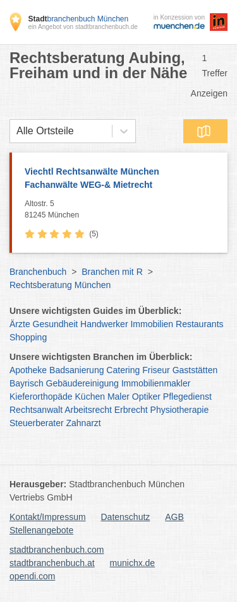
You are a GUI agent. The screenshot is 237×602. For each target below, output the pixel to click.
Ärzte (19, 324)
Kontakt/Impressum (47, 517)
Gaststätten (195, 370)
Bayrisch (26, 383)
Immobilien (151, 324)
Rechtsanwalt (36, 410)
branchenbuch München (78, 18)
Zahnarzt (83, 423)
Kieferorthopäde (41, 396)
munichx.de (132, 563)
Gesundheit (55, 324)
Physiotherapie (179, 410)
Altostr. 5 (123, 210)
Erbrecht (131, 410)
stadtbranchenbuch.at (52, 563)
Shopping (28, 337)
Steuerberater (36, 423)
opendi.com (32, 576)
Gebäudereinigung (82, 383)
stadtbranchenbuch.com (56, 550)
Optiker (146, 396)
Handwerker (104, 324)
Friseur (156, 370)
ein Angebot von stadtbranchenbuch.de (82, 26)
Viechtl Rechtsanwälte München (120, 179)
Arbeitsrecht (88, 410)
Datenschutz (125, 517)
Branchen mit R (112, 272)
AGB (174, 517)
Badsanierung (76, 370)
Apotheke (28, 370)
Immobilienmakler (156, 383)
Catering (123, 370)
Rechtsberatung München (60, 285)
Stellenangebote (41, 530)
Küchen (90, 396)
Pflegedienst (187, 396)
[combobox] (16, 131)
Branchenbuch (37, 272)
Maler (118, 396)
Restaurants (199, 324)
